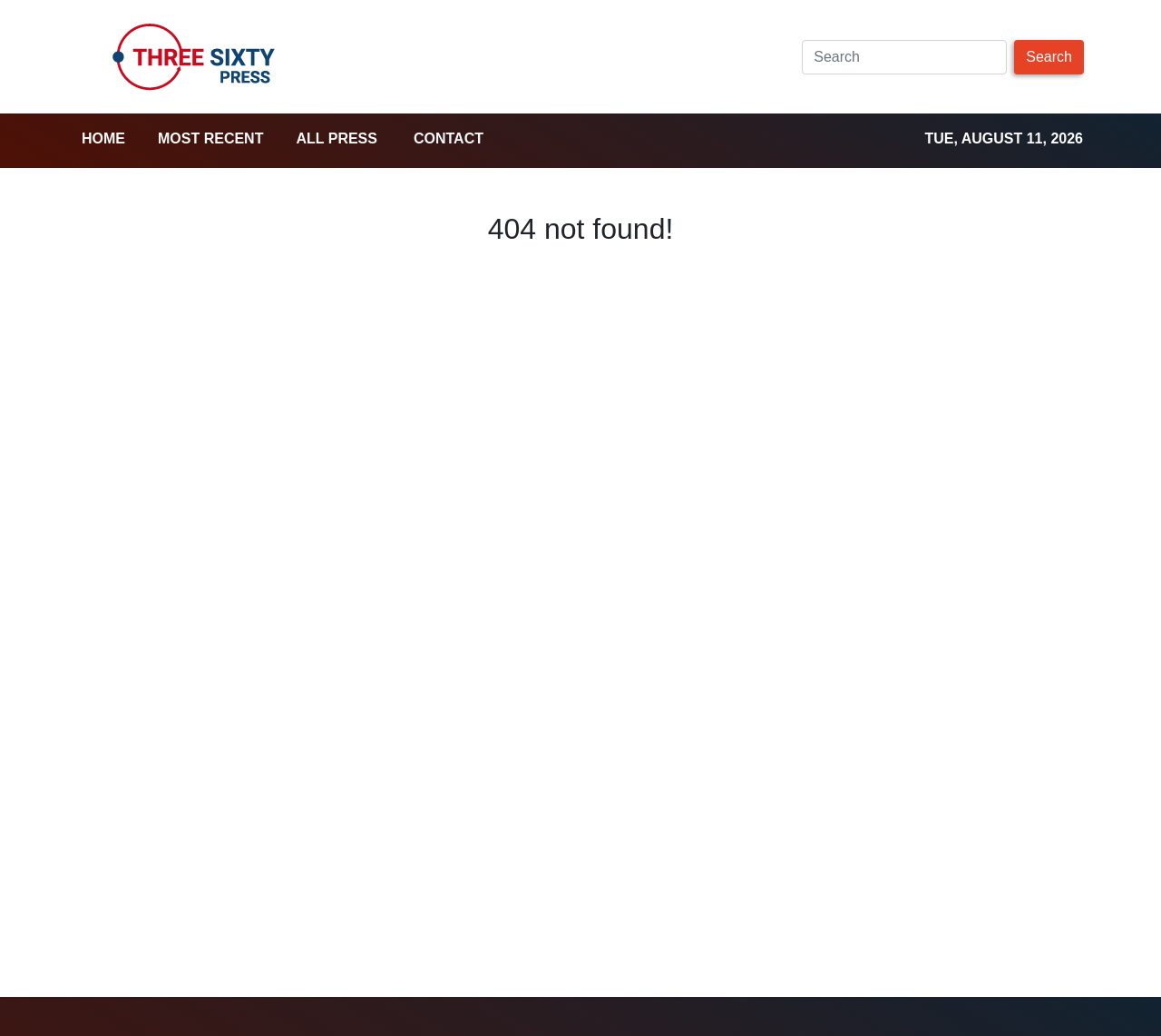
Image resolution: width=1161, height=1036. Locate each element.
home (103, 138)
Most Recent (210, 138)
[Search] (904, 57)
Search (1049, 56)
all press (336, 138)
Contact (448, 138)
